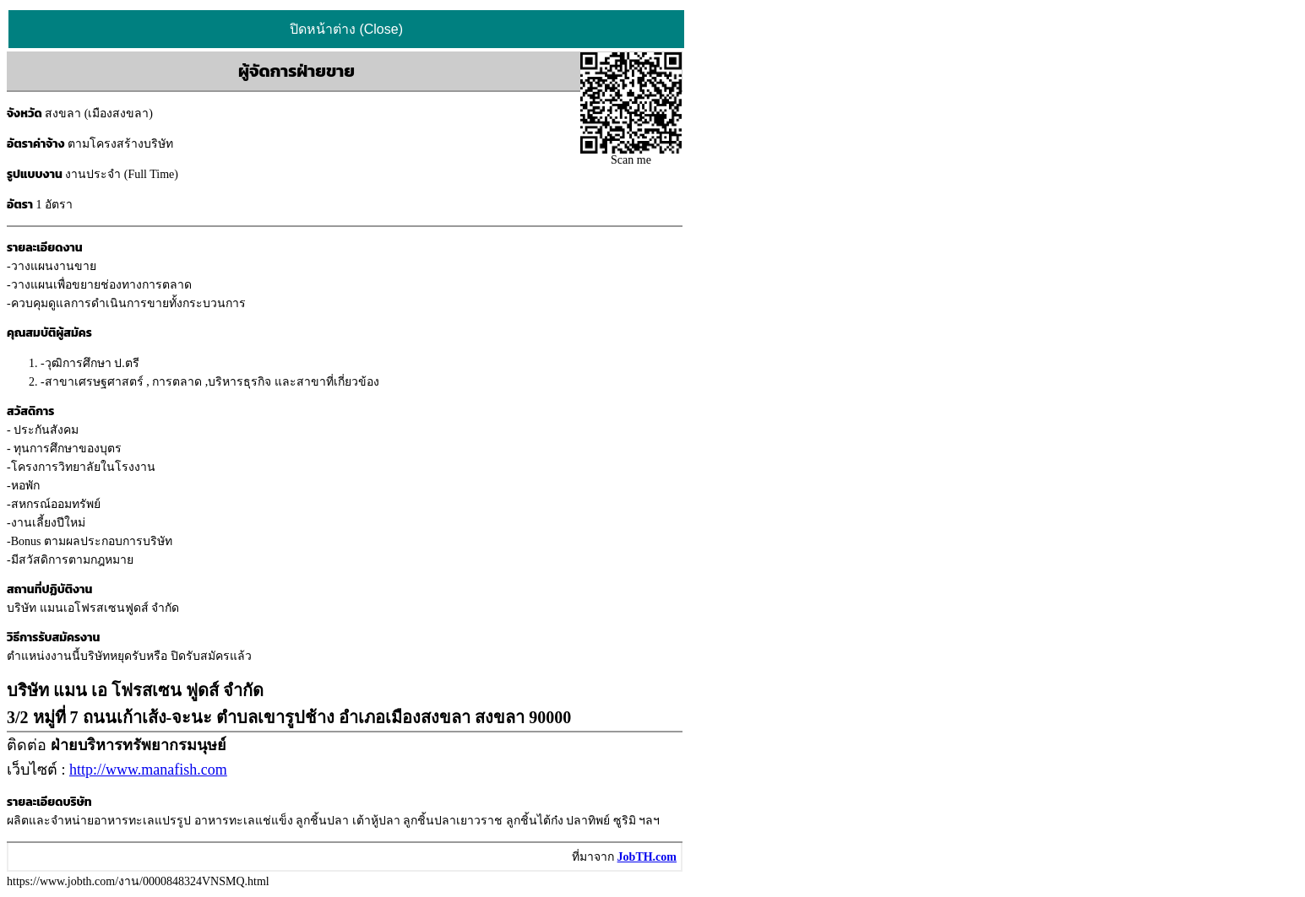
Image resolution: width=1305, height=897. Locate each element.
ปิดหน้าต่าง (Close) (346, 29)
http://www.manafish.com (148, 769)
